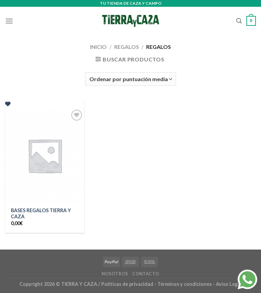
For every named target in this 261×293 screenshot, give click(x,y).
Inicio (98, 46)
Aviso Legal (229, 284)
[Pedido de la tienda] (130, 79)
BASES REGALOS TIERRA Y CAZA (41, 213)
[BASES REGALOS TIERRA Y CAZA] (44, 155)
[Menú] (9, 21)
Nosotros (115, 273)
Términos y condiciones (185, 284)
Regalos (126, 46)
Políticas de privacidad (127, 284)
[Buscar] (239, 21)
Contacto (145, 273)
